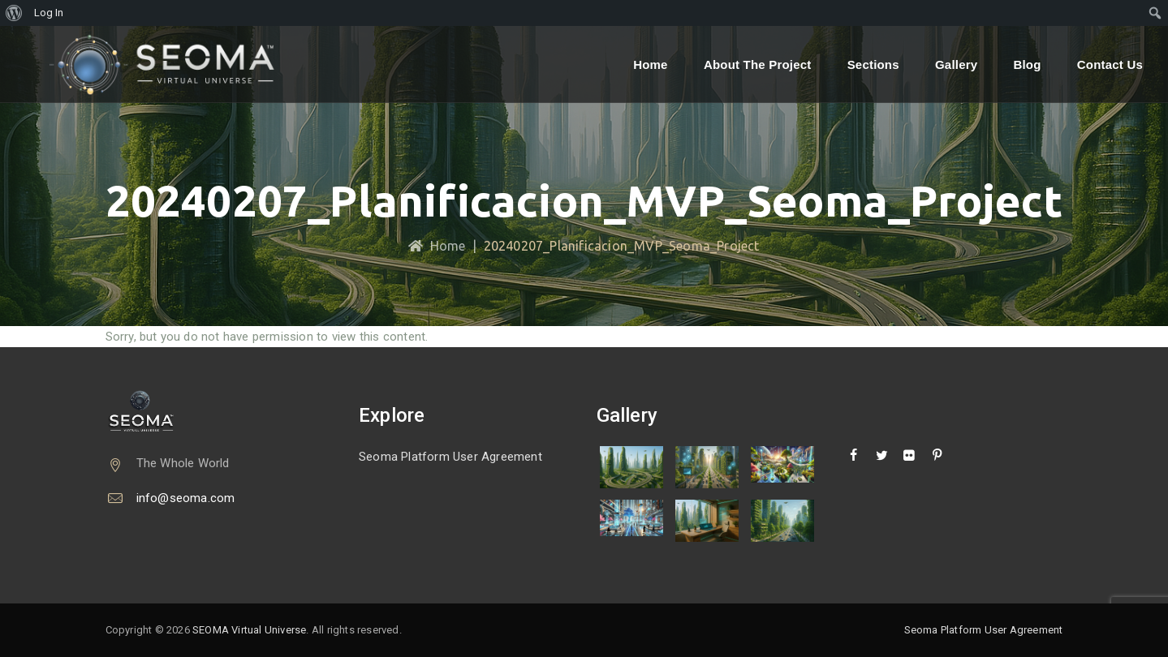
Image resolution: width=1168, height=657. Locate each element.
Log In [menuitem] (48, 12)
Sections (873, 64)
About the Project (758, 64)
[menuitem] (14, 13)
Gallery (956, 64)
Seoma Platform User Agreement (450, 456)
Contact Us (1110, 64)
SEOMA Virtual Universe (249, 630)
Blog (1027, 64)
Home (650, 64)
